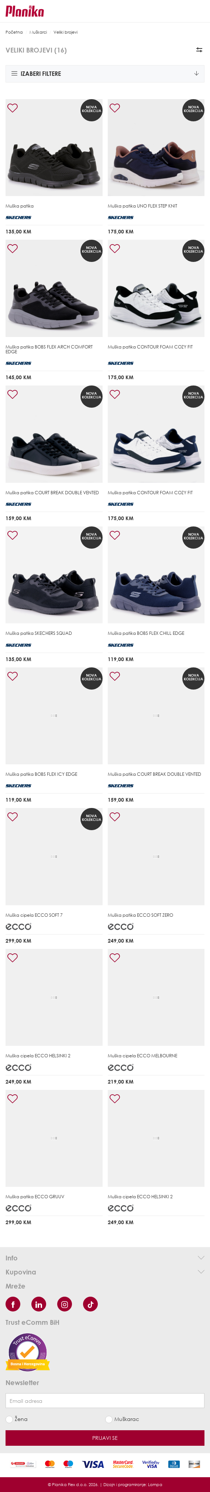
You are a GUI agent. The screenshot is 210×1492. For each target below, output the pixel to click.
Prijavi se (105, 1438)
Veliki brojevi (66, 32)
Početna (14, 32)
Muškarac (126, 1419)
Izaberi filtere (105, 73)
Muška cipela (34, 915)
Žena (21, 1419)
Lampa (155, 1484)
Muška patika (20, 206)
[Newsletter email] (105, 1400)
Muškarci (38, 32)
